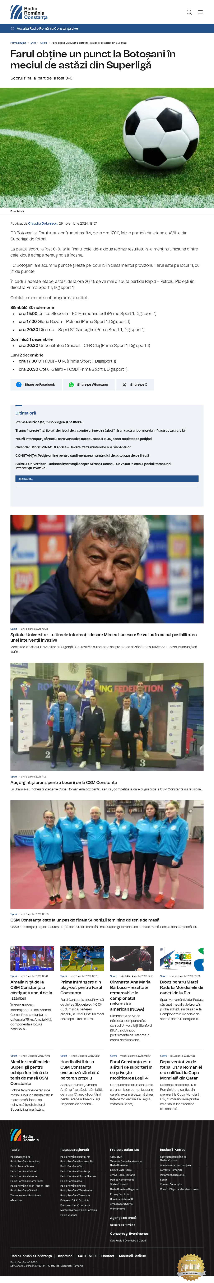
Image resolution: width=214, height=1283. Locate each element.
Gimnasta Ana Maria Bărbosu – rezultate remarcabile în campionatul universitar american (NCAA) (132, 994)
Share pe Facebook (40, 384)
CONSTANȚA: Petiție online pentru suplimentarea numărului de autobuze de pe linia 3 (107, 455)
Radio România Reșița (73, 1185)
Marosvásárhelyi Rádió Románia (78, 1210)
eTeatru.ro (16, 1200)
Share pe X (138, 384)
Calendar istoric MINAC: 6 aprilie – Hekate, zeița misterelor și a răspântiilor (107, 447)
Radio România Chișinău (24, 1190)
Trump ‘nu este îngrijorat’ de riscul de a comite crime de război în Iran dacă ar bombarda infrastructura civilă (107, 430)
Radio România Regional (124, 1189)
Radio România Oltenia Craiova (78, 1176)
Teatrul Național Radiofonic (25, 1195)
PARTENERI (87, 1256)
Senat (163, 1179)
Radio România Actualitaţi (25, 1161)
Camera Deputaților (171, 1184)
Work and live (117, 1208)
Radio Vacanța (68, 1215)
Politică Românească (122, 1179)
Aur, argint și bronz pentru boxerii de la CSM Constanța (107, 727)
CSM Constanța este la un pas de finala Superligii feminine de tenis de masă (107, 864)
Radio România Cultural (23, 1171)
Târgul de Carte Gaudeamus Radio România (126, 1163)
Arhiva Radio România (122, 1175)
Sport (43, 43)
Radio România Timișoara (75, 1195)
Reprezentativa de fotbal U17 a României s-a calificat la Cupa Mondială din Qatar (182, 1080)
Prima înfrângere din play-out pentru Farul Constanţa (82, 983)
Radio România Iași (71, 1181)
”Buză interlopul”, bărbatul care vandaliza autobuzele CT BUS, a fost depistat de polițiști (107, 439)
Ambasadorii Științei (121, 1204)
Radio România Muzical (23, 1176)
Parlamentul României (172, 1175)
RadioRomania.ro (20, 1156)
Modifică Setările (132, 1256)
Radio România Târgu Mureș (76, 1190)
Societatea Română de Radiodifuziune (173, 1158)
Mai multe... (26, 479)
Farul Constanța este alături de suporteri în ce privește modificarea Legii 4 (132, 1077)
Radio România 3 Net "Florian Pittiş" (30, 1185)
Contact (107, 1256)
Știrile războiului (119, 1184)
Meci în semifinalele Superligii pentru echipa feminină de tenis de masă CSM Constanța (32, 1080)
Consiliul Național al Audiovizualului (179, 1189)
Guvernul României (171, 1170)
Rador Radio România (122, 1225)
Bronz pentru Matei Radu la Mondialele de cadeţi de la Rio (182, 983)
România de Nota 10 (121, 1199)
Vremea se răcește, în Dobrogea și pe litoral (107, 422)
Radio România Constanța (75, 1171)
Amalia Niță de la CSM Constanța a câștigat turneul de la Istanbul (32, 989)
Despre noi (65, 1256)
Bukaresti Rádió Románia (74, 1200)
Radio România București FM (76, 1161)
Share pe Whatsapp (92, 384)
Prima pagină (18, 43)
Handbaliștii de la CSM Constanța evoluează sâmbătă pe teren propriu (82, 1077)
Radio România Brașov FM (75, 1156)
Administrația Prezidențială (175, 1165)
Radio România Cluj (71, 1166)
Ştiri (33, 43)
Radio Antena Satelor (22, 1166)
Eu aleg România (119, 1194)
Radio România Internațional (26, 1181)
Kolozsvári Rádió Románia (75, 1205)
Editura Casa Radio (121, 1170)
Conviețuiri (116, 1156)
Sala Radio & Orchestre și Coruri (128, 1240)
